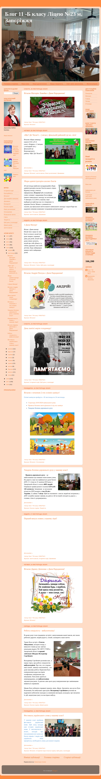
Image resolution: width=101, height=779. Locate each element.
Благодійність (8, 193)
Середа (87, 98)
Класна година (34, 508)
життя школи (40, 173)
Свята (38, 265)
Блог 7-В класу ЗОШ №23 (91, 271)
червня (10, 360)
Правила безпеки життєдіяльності (90, 177)
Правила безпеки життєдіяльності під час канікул (45, 405)
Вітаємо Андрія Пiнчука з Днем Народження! (43, 273)
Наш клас (25, 84)
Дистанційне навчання (11, 198)
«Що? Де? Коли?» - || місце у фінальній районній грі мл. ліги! (50, 135)
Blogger (55, 770)
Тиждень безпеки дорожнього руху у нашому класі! (46, 470)
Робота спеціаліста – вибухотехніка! (39, 631)
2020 (8, 245)
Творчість (43, 508)
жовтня (10, 349)
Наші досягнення (40, 84)
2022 (8, 239)
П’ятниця (88, 104)
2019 (8, 247)
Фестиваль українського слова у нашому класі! (44, 715)
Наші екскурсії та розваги (90, 159)
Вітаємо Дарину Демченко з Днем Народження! (44, 569)
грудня (10, 250)
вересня (10, 351)
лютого (10, 372)
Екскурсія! (7, 204)
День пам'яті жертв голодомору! (37, 328)
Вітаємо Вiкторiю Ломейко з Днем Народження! (44, 93)
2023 (8, 236)
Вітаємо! (32, 124)
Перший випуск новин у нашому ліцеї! (40, 518)
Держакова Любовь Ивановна (91, 277)
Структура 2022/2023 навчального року (91, 196)
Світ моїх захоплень (75, 84)
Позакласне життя (9, 214)
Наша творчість (56, 84)
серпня (10, 354)
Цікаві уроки (44, 705)
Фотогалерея (92, 84)
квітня (10, 366)
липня (10, 357)
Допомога (7, 201)
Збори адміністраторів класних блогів (40, 181)
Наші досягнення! (51, 173)
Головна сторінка (11, 84)
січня (10, 375)
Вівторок (88, 96)
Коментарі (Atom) (40, 762)
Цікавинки (60, 173)
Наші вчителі (8, 135)
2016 (8, 384)
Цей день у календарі (47, 265)
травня (10, 363)
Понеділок (88, 93)
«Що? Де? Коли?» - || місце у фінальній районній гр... (13, 269)
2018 (8, 379)
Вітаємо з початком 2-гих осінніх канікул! (42, 393)
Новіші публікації (32, 757)
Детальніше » (28, 168)
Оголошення (40, 462)
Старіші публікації (72, 757)
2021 (8, 242)
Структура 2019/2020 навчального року (42, 403)
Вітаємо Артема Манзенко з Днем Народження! (16, 150)
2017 (8, 381)
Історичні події (34, 382)
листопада (11, 253)
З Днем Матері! (30, 225)
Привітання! (15, 175)
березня (10, 369)
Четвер (87, 101)
